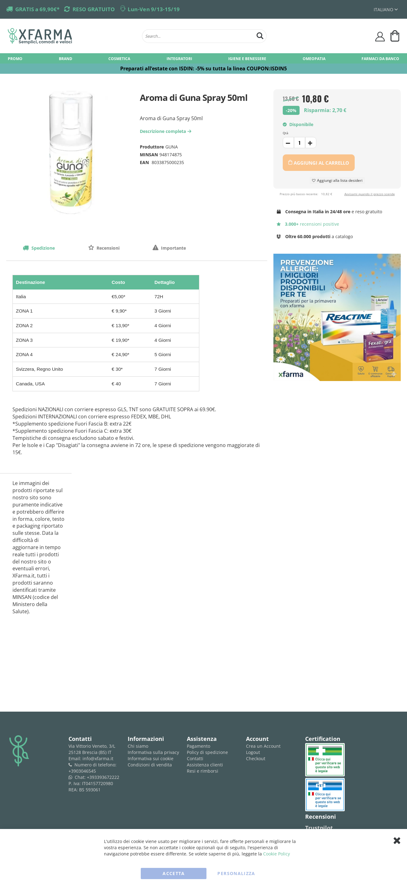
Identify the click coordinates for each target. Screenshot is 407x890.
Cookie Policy (276, 854)
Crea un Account (263, 746)
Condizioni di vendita (150, 765)
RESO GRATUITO (94, 9)
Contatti (195, 758)
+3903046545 (82, 771)
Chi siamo (138, 746)
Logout (253, 752)
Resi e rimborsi (202, 771)
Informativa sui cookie (150, 758)
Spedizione (42, 248)
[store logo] (72, 36)
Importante (173, 248)
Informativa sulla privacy (153, 752)
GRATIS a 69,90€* (37, 9)
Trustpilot (319, 827)
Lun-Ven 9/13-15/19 (154, 9)
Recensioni (107, 248)
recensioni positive (308, 224)
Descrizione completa (166, 131)
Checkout (255, 758)
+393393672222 (103, 777)
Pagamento (198, 746)
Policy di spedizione (207, 752)
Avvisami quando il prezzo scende (369, 194)
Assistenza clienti (205, 765)
